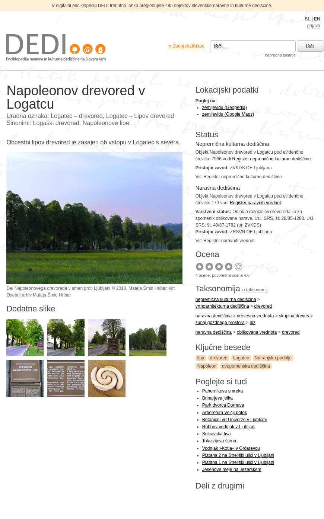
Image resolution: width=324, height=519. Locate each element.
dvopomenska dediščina (246, 366)
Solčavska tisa (216, 433)
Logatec (241, 358)
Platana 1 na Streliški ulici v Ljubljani (238, 462)
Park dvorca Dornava (223, 405)
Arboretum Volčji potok (224, 412)
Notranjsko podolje (273, 358)
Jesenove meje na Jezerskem (231, 469)
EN (317, 19)
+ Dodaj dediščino (186, 45)
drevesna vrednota (255, 315)
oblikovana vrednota (257, 332)
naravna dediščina (214, 315)
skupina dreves (294, 315)
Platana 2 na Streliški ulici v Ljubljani (238, 455)
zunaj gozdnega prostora (220, 322)
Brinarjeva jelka (217, 398)
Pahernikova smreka (222, 391)
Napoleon (206, 366)
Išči (310, 46)
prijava (313, 25)
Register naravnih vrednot (255, 202)
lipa (200, 358)
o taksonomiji (255, 289)
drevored (263, 306)
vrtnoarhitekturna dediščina (222, 306)
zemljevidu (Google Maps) (228, 114)
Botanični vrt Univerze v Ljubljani (234, 419)
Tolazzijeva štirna (219, 440)
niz (252, 322)
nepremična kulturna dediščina (226, 299)
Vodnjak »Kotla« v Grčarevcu (231, 448)
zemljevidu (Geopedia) (224, 107)
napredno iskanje (280, 55)
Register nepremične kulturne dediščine (271, 158)
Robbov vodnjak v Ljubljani (228, 426)
